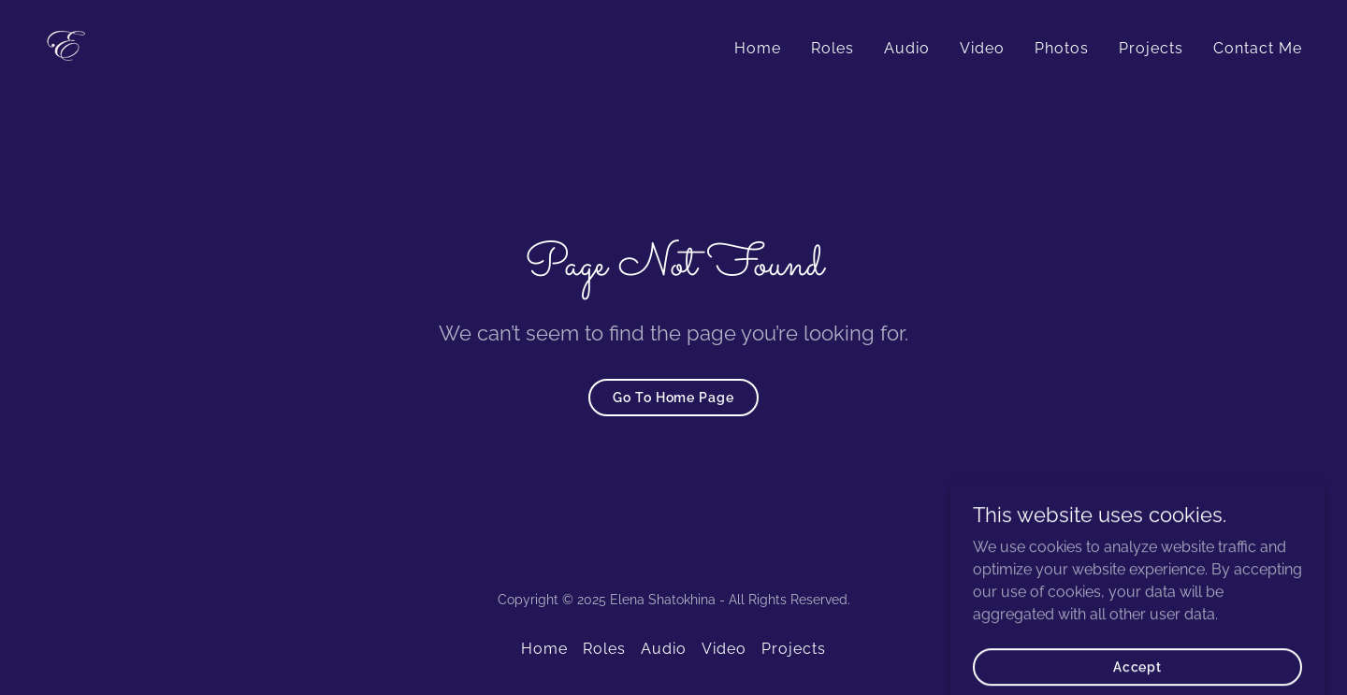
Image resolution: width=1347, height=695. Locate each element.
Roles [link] (832, 48)
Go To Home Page (673, 397)
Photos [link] (1062, 48)
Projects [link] (1151, 48)
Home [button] (544, 649)
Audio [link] (907, 48)
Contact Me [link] (1257, 48)
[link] (69, 45)
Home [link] (757, 48)
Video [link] (982, 48)
